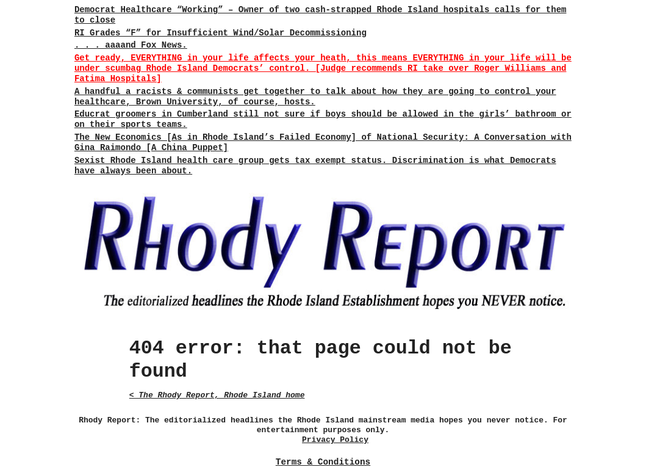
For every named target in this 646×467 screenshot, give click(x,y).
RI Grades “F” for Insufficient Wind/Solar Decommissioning (220, 33)
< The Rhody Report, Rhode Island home (217, 395)
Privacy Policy (335, 439)
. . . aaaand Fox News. (130, 45)
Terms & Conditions (323, 462)
